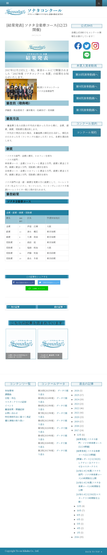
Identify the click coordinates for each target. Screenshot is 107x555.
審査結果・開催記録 (14, 409)
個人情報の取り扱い (14, 420)
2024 (77, 399)
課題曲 (8, 394)
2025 (77, 395)
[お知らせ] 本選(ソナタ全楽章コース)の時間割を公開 (88, 486)
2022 (77, 408)
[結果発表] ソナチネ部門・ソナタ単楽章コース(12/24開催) (89, 443)
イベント (9, 405)
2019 (77, 421)
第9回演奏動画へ (86, 86)
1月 (79, 532)
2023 (77, 403)
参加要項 (9, 390)
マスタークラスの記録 (15, 401)
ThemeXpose (46, 551)
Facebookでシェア (25, 282)
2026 (77, 390)
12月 (79, 434)
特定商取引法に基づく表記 (18, 416)
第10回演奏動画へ (87, 74)
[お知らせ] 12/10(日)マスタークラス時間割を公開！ (88, 498)
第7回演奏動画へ (86, 110)
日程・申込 (10, 398)
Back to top (93, 551)
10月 (79, 510)
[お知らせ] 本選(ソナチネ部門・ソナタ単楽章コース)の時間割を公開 (89, 474)
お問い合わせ (11, 413)
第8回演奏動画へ (86, 98)
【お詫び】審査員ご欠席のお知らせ (49, 356)
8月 (79, 514)
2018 (77, 425)
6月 (79, 519)
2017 (77, 430)
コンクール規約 (88, 132)
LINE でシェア (39, 288)
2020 (77, 417)
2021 (77, 412)
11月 (79, 506)
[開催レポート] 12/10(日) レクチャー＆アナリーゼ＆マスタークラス (88, 462)
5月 (79, 523)
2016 (77, 537)
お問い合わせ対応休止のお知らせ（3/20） (17, 356)
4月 (79, 528)
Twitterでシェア (51, 282)
